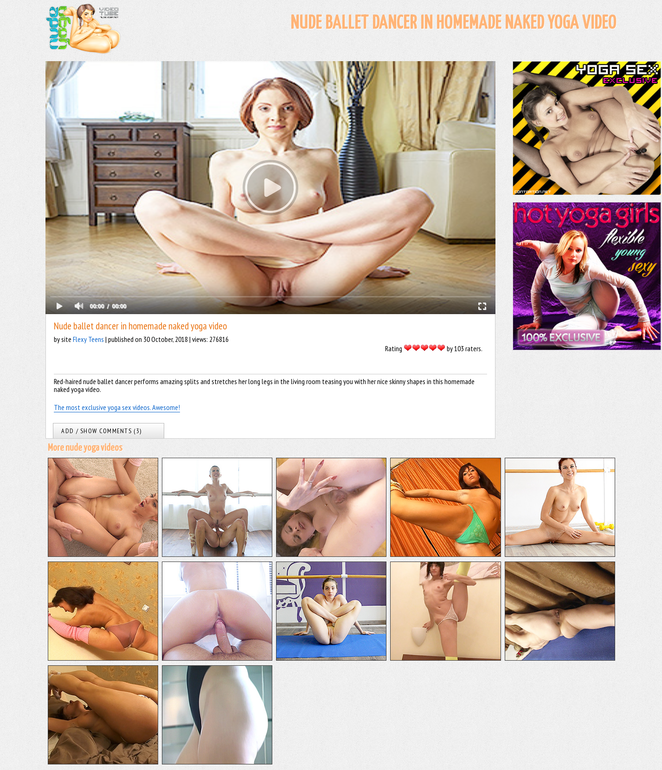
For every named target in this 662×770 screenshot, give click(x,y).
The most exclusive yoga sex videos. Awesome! (117, 407)
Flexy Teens (88, 339)
